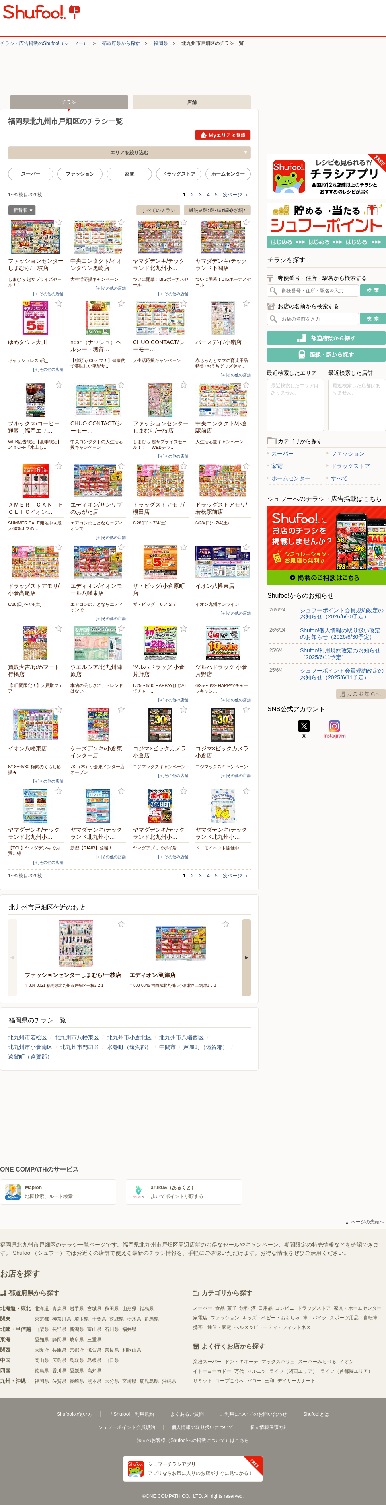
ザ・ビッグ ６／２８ (155, 604)
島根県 (94, 1360)
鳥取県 (77, 1360)
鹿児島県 (149, 1381)
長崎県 (77, 1381)
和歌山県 (131, 1350)
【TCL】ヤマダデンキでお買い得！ (34, 850)
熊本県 (94, 1381)
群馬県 (151, 1319)
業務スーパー (207, 1361)
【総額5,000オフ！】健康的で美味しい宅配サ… (97, 363)
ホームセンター (228, 174)
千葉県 (99, 1319)
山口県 (112, 1360)
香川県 (59, 1371)
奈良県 (112, 1350)
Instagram (335, 729)
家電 (129, 174)
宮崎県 (129, 1381)
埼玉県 (81, 1319)
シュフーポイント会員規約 (126, 1427)
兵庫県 (59, 1350)
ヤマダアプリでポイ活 (155, 847)
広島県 (59, 1360)
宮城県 (94, 1308)
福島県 (147, 1308)
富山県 (94, 1329)
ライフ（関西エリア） (293, 1371)
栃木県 (134, 1319)
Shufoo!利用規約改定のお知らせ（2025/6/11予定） (340, 653)
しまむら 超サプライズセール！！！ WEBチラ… (160, 444)
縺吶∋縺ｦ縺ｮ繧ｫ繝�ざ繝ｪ (217, 210)
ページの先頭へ (364, 1222)
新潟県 (77, 1329)
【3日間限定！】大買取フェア (35, 688)
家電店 (200, 1318)
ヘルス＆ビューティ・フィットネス (272, 1327)
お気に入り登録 (59, 222)
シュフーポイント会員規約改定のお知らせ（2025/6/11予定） (342, 673)
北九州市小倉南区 (30, 1047)
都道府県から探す (121, 43)
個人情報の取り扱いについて (203, 1427)
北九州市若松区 (27, 1037)
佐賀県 (59, 1381)
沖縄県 (169, 1381)
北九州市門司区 (79, 1047)
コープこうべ (229, 1381)
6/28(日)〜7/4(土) (149, 523)
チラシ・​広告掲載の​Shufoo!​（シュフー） (44, 43)
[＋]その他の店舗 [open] (48, 294)
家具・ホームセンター (358, 1308)
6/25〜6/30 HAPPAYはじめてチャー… (159, 688)
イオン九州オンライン (217, 604)
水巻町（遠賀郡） (129, 1047)
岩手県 (77, 1308)
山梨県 (42, 1329)
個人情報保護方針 (269, 1427)
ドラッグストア (178, 174)
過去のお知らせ (361, 694)
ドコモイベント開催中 (217, 847)
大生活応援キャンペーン (94, 279)
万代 (239, 1371)
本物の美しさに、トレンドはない (96, 688)
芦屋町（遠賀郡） (205, 1047)
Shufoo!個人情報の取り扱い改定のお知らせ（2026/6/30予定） (340, 633)
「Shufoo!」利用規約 (131, 1414)
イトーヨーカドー (212, 1371)
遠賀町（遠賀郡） (30, 1056)
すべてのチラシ (158, 210)
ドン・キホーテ (241, 1361)
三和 (269, 1381)
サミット (202, 1381)
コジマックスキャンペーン (159, 766)
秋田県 (112, 1308)
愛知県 (42, 1340)
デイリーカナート (296, 1381)
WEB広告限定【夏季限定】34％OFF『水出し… (35, 444)
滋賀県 (94, 1350)
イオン (346, 1361)
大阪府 (42, 1350)
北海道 (42, 1308)
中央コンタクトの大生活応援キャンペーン (96, 444)
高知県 (94, 1371)
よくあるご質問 (187, 1414)
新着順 (20, 211)
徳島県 (42, 1371)
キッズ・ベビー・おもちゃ (271, 1318)
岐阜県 (77, 1340)
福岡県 (161, 43)
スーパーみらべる (317, 1361)
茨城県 (116, 1319)
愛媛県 (77, 1371)
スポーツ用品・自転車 (354, 1318)
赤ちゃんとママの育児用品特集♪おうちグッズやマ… (221, 363)
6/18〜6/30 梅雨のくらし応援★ (34, 769)
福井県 (129, 1329)
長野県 (59, 1329)
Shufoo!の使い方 (74, 1414)
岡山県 (42, 1360)
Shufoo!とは (316, 1414)
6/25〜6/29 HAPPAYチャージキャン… (221, 688)
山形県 (129, 1308)
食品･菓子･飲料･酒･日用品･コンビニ (254, 1308)
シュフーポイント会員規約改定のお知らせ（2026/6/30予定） (342, 613)
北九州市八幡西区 (181, 1037)
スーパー (30, 174)
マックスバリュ (278, 1361)
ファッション (80, 174)
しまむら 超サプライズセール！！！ (35, 282)
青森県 (59, 1308)
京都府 (77, 1350)
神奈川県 (61, 1319)
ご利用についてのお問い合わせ (253, 1414)
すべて (337, 478)
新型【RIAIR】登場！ (91, 847)
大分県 (112, 1381)
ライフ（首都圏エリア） (346, 1371)
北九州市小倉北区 (129, 1037)
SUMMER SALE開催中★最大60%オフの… (35, 526)
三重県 (94, 1340)
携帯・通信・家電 (212, 1327)
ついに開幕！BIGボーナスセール (161, 282)
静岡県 (59, 1340)
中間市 (167, 1047)
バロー (254, 1381)
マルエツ (256, 1371)
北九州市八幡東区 (77, 1037)
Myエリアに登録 (223, 135)
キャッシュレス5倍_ (28, 360)
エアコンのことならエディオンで (96, 526)
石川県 (112, 1329)
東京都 (42, 1319)
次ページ (236, 195)
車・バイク (315, 1318)
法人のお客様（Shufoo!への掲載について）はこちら (193, 1440)
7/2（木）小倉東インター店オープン (97, 769)
